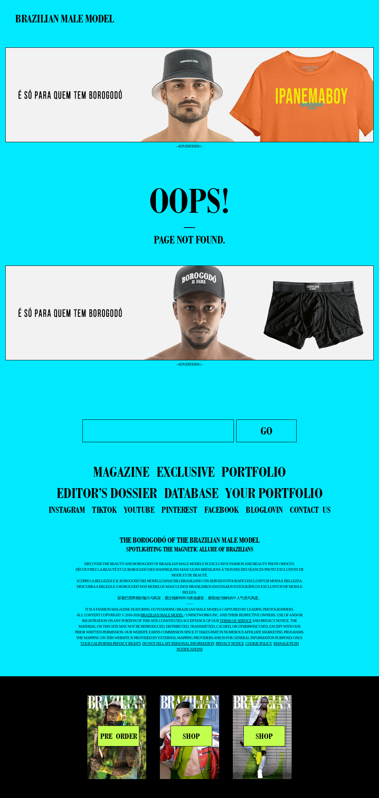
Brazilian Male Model (64, 18)
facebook (221, 509)
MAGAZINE (121, 472)
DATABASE (191, 493)
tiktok (104, 509)
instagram (67, 509)
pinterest (179, 509)
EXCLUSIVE (185, 472)
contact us (310, 509)
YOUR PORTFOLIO (273, 493)
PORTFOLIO (253, 472)
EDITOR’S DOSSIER (107, 493)
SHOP (191, 736)
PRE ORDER (118, 736)
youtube (139, 509)
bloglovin (264, 509)
